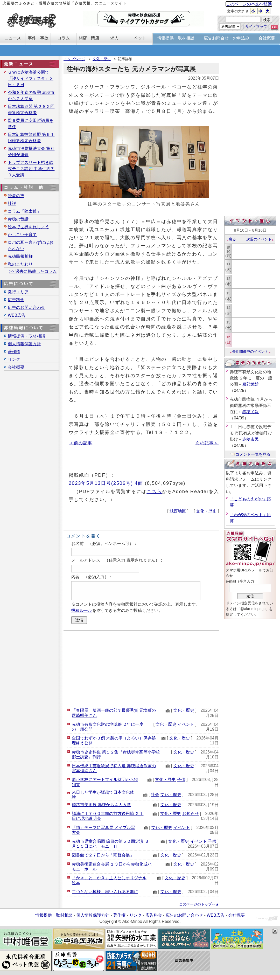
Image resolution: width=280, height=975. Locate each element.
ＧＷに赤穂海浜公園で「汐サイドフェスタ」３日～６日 (30, 78)
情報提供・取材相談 (26, 336)
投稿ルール (81, 610)
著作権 (14, 351)
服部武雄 (250, 384)
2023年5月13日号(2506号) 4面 (106, 483)
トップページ (74, 59)
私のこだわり (20, 264)
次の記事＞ (207, 443)
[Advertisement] (141, 668)
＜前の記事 (80, 443)
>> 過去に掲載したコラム (33, 271)
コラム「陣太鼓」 (24, 211)
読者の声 (16, 195)
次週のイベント (260, 239)
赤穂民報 (250, 412)
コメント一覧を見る (250, 454)
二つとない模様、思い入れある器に (105, 891)
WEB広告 (16, 315)
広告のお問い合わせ (26, 307)
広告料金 (16, 300)
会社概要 (16, 367)
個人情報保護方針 (24, 344)
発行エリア (18, 292)
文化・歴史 (102, 59)
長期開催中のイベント (250, 351)
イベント (186, 724)
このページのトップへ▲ (199, 904)
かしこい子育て (22, 234)
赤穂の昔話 (18, 219)
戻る (231, 239)
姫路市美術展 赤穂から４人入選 (101, 805)
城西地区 (178, 511)
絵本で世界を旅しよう (28, 227)
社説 (12, 203)
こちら (154, 491)
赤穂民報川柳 (20, 256)
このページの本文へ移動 (249, 4)
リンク (14, 359)
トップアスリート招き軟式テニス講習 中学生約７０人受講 (31, 168)
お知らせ (190, 813)
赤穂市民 (250, 439)
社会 (155, 794)
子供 (181, 779)
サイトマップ (256, 26)
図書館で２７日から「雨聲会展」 (103, 855)
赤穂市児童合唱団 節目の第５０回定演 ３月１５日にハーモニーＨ (110, 843)
